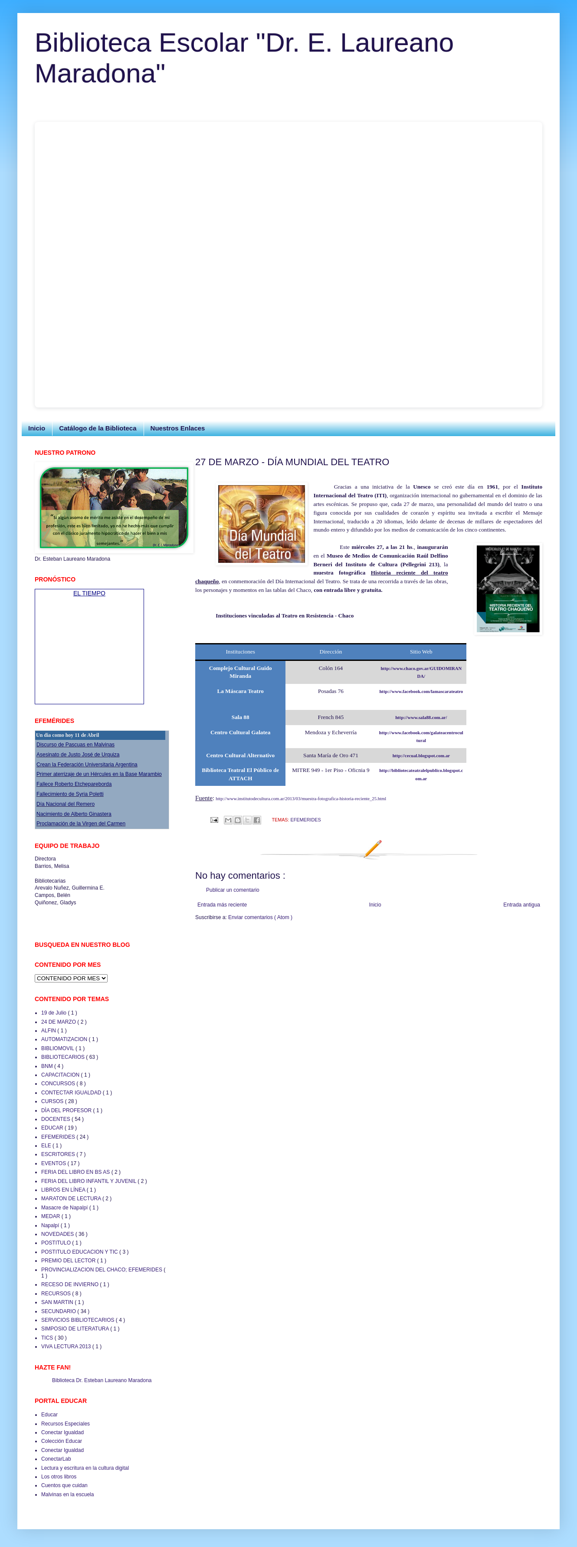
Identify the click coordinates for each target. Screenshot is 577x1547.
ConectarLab (56, 1459)
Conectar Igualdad (62, 1432)
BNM (47, 1066)
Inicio (36, 428)
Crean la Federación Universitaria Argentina (87, 765)
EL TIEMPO (89, 593)
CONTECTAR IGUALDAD (72, 1093)
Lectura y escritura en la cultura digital (85, 1468)
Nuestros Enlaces (178, 428)
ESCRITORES (58, 1154)
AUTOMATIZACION (65, 1039)
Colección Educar (61, 1441)
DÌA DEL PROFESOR (67, 1110)
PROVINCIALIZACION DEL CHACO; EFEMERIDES (102, 1270)
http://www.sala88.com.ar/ (421, 717)
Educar (49, 1415)
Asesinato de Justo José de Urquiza (77, 755)
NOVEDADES (58, 1234)
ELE (46, 1146)
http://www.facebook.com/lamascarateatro (421, 691)
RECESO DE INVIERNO (70, 1284)
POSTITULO (56, 1243)
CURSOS (53, 1101)
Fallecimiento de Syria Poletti (70, 794)
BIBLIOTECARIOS (63, 1057)
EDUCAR (53, 1128)
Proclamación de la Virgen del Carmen (80, 824)
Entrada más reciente (222, 905)
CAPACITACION (61, 1075)
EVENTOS (54, 1163)
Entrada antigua (521, 905)
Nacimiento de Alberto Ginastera (73, 814)
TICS (48, 1338)
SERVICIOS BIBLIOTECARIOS (78, 1320)
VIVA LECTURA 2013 (66, 1346)
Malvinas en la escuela (67, 1494)
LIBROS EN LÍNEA (64, 1190)
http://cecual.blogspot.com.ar (421, 755)
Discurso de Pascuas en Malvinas (75, 745)
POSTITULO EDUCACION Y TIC (80, 1252)
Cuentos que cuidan (64, 1485)
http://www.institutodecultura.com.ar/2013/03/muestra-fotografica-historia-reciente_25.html (301, 798)
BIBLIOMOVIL (58, 1048)
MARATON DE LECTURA (71, 1199)
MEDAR (51, 1216)
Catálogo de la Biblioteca (97, 428)
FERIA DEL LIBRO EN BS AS (76, 1172)
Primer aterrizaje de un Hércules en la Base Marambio (99, 774)
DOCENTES (56, 1119)
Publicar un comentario (232, 890)
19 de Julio (54, 1013)
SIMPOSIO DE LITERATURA (75, 1329)
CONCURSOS (58, 1084)
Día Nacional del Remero (65, 804)
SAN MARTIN (58, 1302)
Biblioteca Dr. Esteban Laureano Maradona (101, 1380)
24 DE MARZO (59, 1022)
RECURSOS (56, 1294)
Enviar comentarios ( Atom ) (260, 917)
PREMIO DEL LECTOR (69, 1261)
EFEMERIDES (306, 819)
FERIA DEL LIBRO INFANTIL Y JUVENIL (89, 1181)
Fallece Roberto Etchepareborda (73, 784)
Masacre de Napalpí (65, 1208)
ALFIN (49, 1031)
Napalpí (51, 1225)
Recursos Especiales (65, 1424)
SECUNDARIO (59, 1311)
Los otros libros (58, 1477)
